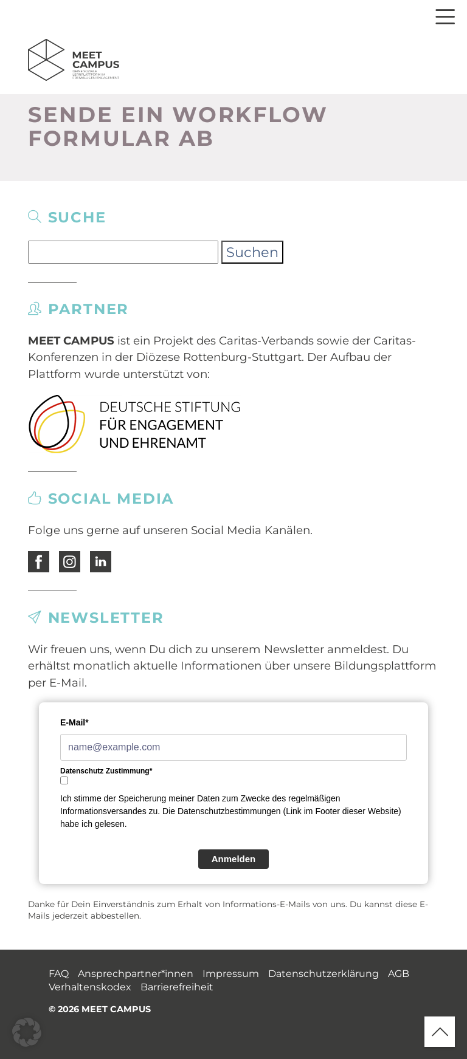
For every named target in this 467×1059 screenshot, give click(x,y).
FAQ (59, 973)
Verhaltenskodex (90, 987)
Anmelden (234, 859)
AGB (398, 973)
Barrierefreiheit (176, 987)
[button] (27, 1032)
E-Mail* (74, 722)
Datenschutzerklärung (323, 973)
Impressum (230, 973)
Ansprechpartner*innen (135, 973)
